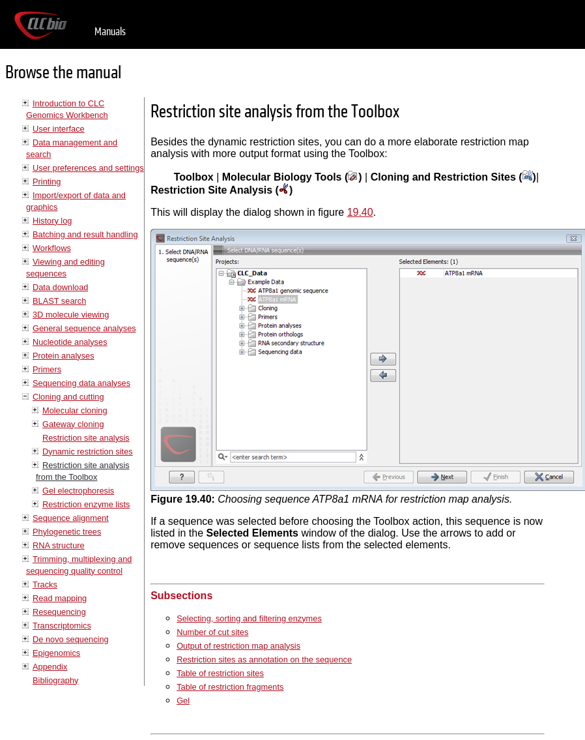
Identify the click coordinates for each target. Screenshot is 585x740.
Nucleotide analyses (70, 342)
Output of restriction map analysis (238, 646)
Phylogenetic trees (67, 532)
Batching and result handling (85, 234)
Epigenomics (56, 653)
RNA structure (59, 545)
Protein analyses (63, 356)
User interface (59, 129)
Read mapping (60, 598)
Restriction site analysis (86, 438)
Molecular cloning (74, 410)
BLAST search (59, 301)
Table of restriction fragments (230, 687)
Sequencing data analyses (81, 383)
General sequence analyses (84, 328)
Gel (183, 700)
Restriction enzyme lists (86, 504)
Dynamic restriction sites (87, 451)
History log (52, 221)
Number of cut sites (212, 632)
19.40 (360, 212)
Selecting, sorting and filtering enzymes (249, 618)
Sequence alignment (71, 518)
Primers (47, 369)
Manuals (110, 31)
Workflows (52, 248)
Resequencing (59, 612)
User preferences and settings (88, 168)
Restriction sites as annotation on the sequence (264, 659)
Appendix (50, 667)
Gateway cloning (73, 424)
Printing (47, 181)
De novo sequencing (71, 639)
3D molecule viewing (71, 314)
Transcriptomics (62, 625)
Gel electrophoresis (78, 491)
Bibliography (55, 680)
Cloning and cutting (68, 397)
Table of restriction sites (220, 673)
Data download (60, 287)
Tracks (45, 584)
